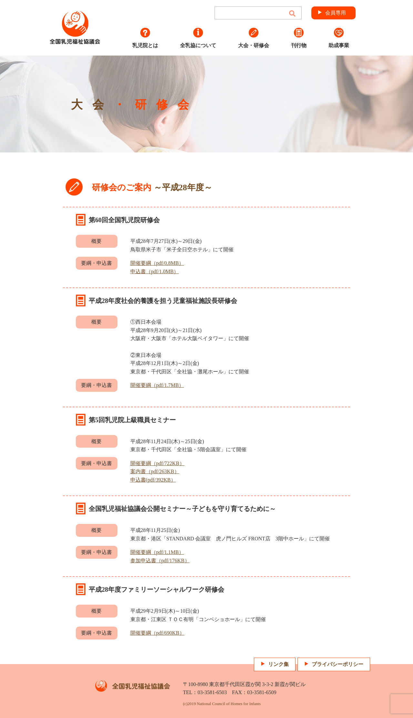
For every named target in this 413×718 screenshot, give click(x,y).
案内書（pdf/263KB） (154, 471)
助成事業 (338, 38)
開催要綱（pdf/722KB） (157, 463)
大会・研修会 (253, 38)
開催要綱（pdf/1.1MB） (157, 552)
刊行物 (299, 38)
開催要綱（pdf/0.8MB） (157, 263)
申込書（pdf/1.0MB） (154, 271)
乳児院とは (145, 38)
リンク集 (278, 664)
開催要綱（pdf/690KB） (157, 633)
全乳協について (198, 38)
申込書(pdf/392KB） (153, 480)
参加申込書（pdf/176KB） (160, 560)
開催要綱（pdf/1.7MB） (157, 385)
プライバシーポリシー (337, 664)
